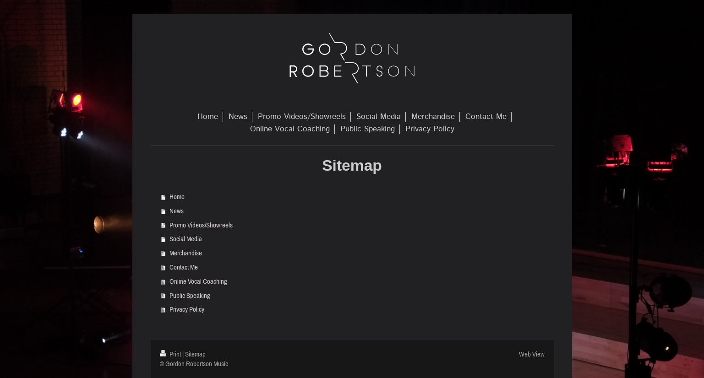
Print (171, 354)
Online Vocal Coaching (198, 281)
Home (177, 196)
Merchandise (185, 253)
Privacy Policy (186, 309)
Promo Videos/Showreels (201, 225)
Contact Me (183, 267)
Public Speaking (189, 295)
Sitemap (195, 354)
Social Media (185, 239)
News (176, 211)
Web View (532, 354)
